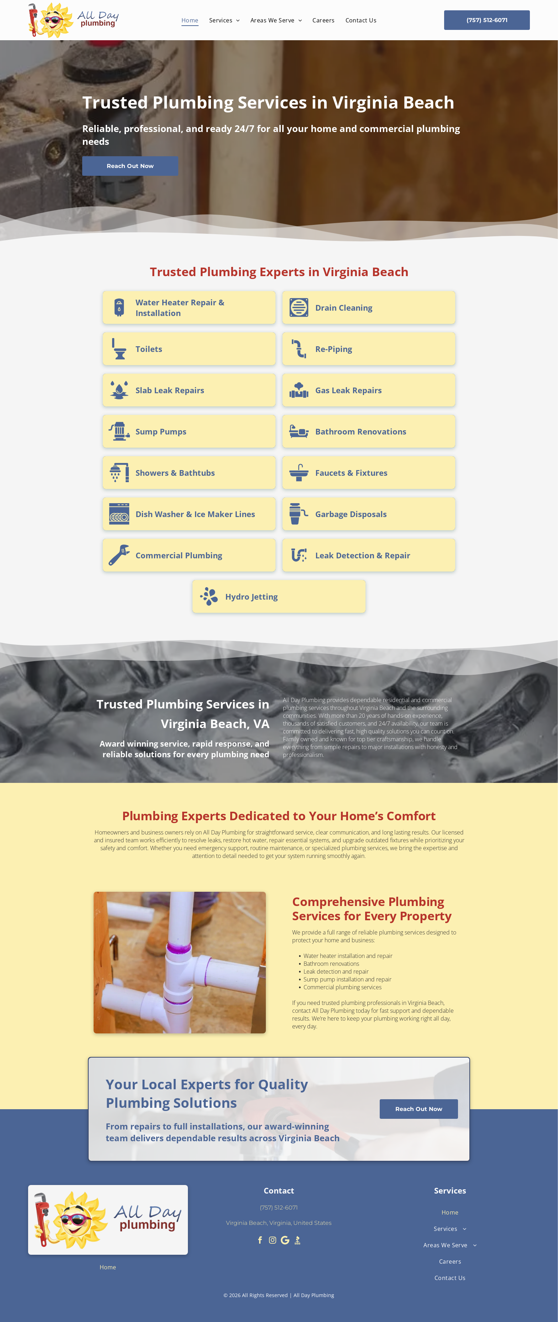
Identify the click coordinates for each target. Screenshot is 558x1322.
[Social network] (297, 1241)
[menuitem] (190, 20)
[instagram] (272, 1241)
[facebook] (260, 1241)
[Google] (285, 1241)
